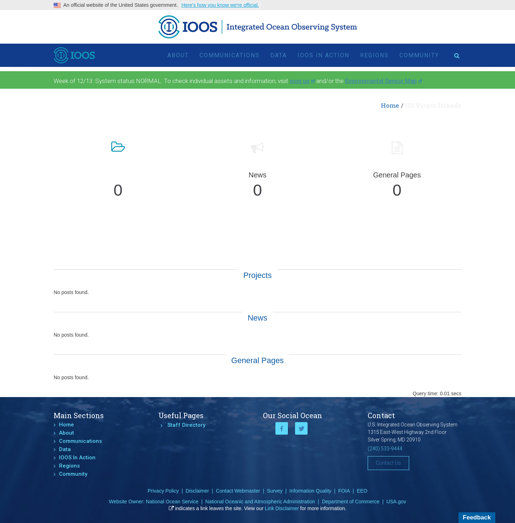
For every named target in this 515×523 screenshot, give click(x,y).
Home (390, 105)
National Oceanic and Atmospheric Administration (260, 501)
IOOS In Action (323, 55)
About (178, 55)
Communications (230, 55)
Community (419, 55)
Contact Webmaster (238, 491)
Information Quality (310, 491)
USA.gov (396, 501)
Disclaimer (197, 491)
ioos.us (302, 80)
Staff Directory (186, 425)
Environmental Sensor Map (383, 80)
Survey (275, 491)
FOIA (344, 491)
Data (278, 55)
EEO (362, 491)
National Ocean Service (172, 501)
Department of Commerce (350, 501)
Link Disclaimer (282, 508)
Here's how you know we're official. (220, 5)
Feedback (477, 517)
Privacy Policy (163, 491)
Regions (374, 55)
